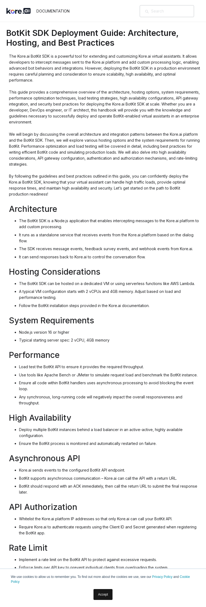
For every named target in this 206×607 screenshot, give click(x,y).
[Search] (175, 11)
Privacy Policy (162, 577)
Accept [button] (103, 594)
